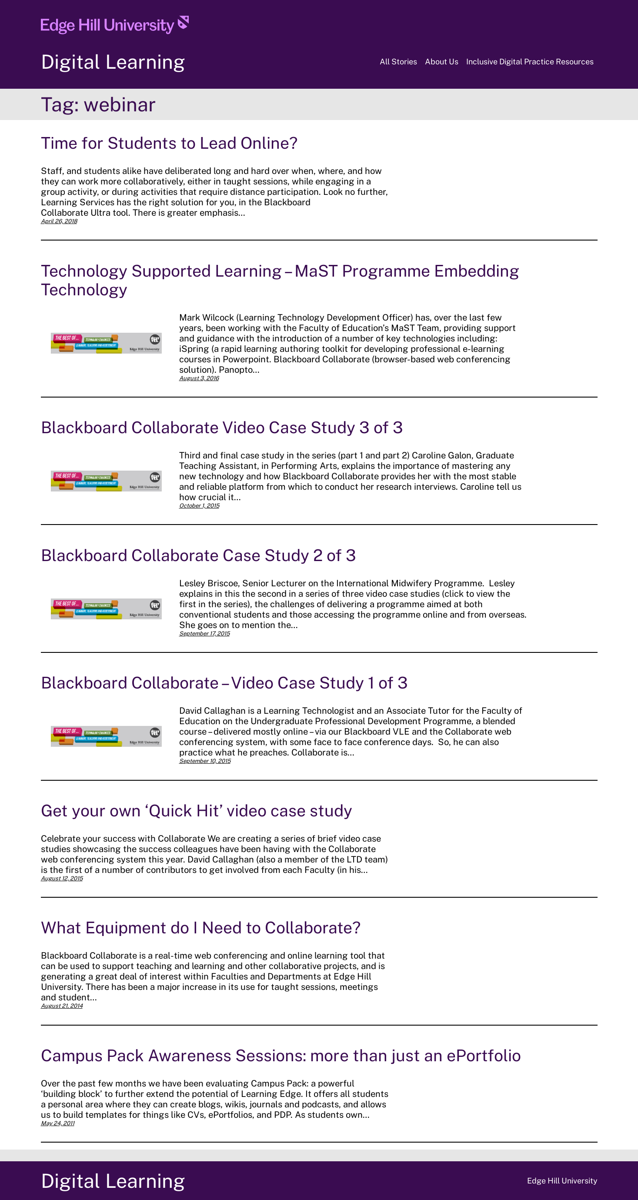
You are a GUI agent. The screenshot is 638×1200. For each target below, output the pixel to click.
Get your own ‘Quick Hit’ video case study (196, 810)
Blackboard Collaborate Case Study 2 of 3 (198, 555)
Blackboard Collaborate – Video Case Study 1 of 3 (224, 682)
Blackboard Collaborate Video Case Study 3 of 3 (222, 427)
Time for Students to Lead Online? (169, 143)
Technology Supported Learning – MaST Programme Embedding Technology (280, 280)
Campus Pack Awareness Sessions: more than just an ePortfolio (281, 1055)
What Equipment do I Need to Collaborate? (201, 927)
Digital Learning (113, 61)
